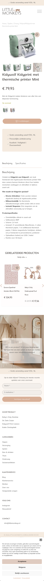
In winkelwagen (22, 121)
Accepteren (22, 561)
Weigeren (22, 567)
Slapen (4, 442)
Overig (16, 23)
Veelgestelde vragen (9, 491)
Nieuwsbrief (6, 509)
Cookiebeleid (17, 578)
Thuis (4, 456)
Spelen (10, 23)
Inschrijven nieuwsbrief (22, 399)
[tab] (7, 163)
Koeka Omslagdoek (9, 427)
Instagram (6, 506)
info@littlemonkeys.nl (12, 523)
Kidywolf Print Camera (10, 424)
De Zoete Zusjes (8, 420)
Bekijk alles (22, 257)
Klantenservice (7, 481)
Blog (4, 477)
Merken (5, 484)
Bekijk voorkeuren (22, 573)
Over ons (5, 487)
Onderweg (6, 459)
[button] (41, 540)
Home (4, 23)
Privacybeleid (26, 578)
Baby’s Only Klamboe (10, 417)
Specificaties (20, 163)
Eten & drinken (7, 452)
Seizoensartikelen (8, 463)
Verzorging (6, 445)
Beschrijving (7, 163)
